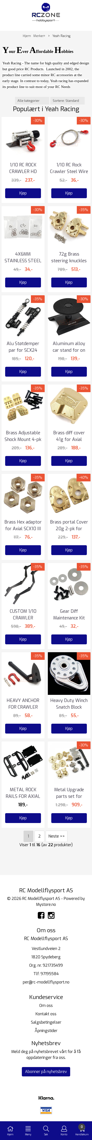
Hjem (27, 36)
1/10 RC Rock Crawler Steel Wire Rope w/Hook (69, 171)
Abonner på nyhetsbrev (46, 1071)
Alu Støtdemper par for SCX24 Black (23, 350)
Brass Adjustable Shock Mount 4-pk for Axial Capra (23, 439)
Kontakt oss (46, 1014)
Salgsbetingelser (46, 1022)
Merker (39, 36)
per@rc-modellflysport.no (46, 982)
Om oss (46, 1005)
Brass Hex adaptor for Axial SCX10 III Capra (23, 528)
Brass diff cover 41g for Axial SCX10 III (69, 439)
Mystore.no (46, 904)
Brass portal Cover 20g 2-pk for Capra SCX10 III (69, 528)
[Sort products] (67, 101)
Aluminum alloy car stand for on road (69, 350)
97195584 (49, 973)
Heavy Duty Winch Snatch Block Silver (69, 707)
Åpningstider (46, 1030)
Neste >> (56, 836)
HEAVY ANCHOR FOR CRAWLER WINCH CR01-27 (23, 707)
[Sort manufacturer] (32, 101)
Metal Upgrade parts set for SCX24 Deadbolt (69, 796)
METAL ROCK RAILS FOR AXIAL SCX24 (23, 796)
